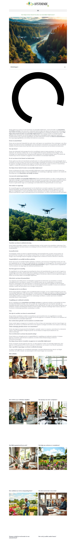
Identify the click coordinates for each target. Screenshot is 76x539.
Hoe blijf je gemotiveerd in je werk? (18, 435)
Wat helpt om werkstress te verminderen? (49, 435)
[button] (38, 10)
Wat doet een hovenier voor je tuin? (48, 476)
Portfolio (13, 534)
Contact (13, 533)
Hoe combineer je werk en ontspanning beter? (20, 476)
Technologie (12, 520)
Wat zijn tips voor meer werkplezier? (48, 394)
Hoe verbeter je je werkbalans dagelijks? (19, 394)
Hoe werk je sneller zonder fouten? (47, 516)
